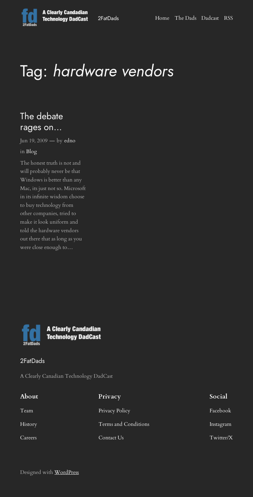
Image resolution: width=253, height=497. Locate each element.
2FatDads (108, 18)
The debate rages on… (41, 122)
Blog (31, 151)
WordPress (66, 472)
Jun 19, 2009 (33, 140)
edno (69, 140)
